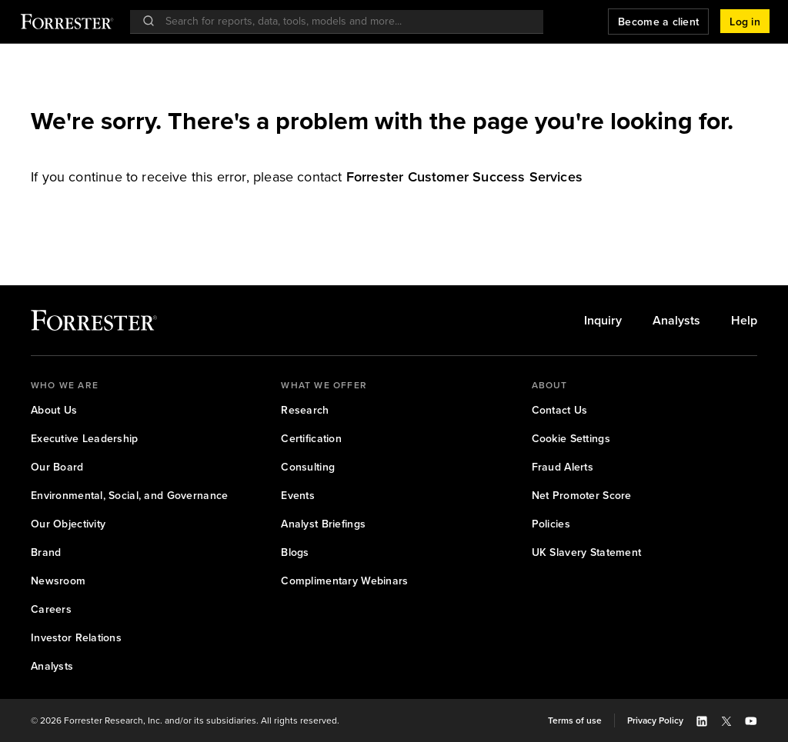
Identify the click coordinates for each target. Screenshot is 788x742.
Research (305, 410)
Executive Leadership (85, 439)
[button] (745, 21)
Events (298, 495)
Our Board (57, 467)
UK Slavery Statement (587, 552)
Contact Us (560, 410)
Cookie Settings (571, 439)
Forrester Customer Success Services (464, 177)
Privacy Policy (655, 720)
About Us (54, 410)
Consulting (308, 467)
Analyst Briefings (323, 524)
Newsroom (58, 581)
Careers (51, 609)
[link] (464, 177)
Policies (551, 524)
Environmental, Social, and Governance (129, 495)
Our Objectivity (68, 524)
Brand (46, 552)
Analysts (676, 320)
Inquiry (603, 320)
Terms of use (575, 720)
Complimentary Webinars (344, 581)
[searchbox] (344, 21)
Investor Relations (76, 638)
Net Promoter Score (582, 495)
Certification (311, 439)
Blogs (295, 552)
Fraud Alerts (562, 467)
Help (744, 320)
